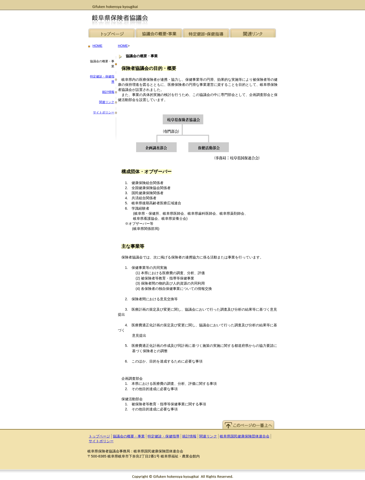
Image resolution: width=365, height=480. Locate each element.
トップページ (99, 436)
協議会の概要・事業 (129, 436)
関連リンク (106, 102)
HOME (97, 46)
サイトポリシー (103, 112)
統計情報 (108, 92)
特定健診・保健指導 (163, 436)
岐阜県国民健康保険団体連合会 (244, 436)
